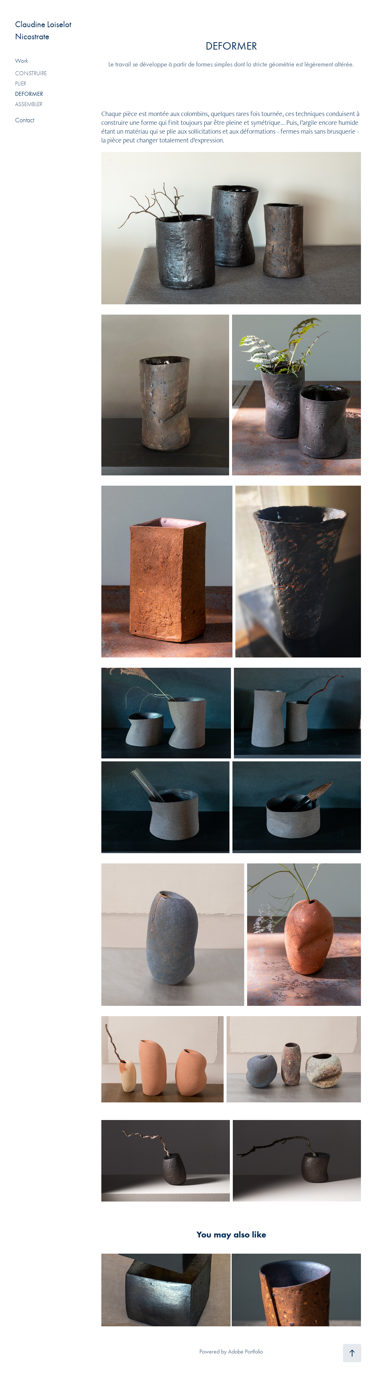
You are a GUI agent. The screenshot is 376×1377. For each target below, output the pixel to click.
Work (21, 60)
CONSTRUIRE (31, 73)
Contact (24, 120)
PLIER (20, 83)
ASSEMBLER (28, 104)
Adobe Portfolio (245, 1351)
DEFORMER (29, 93)
